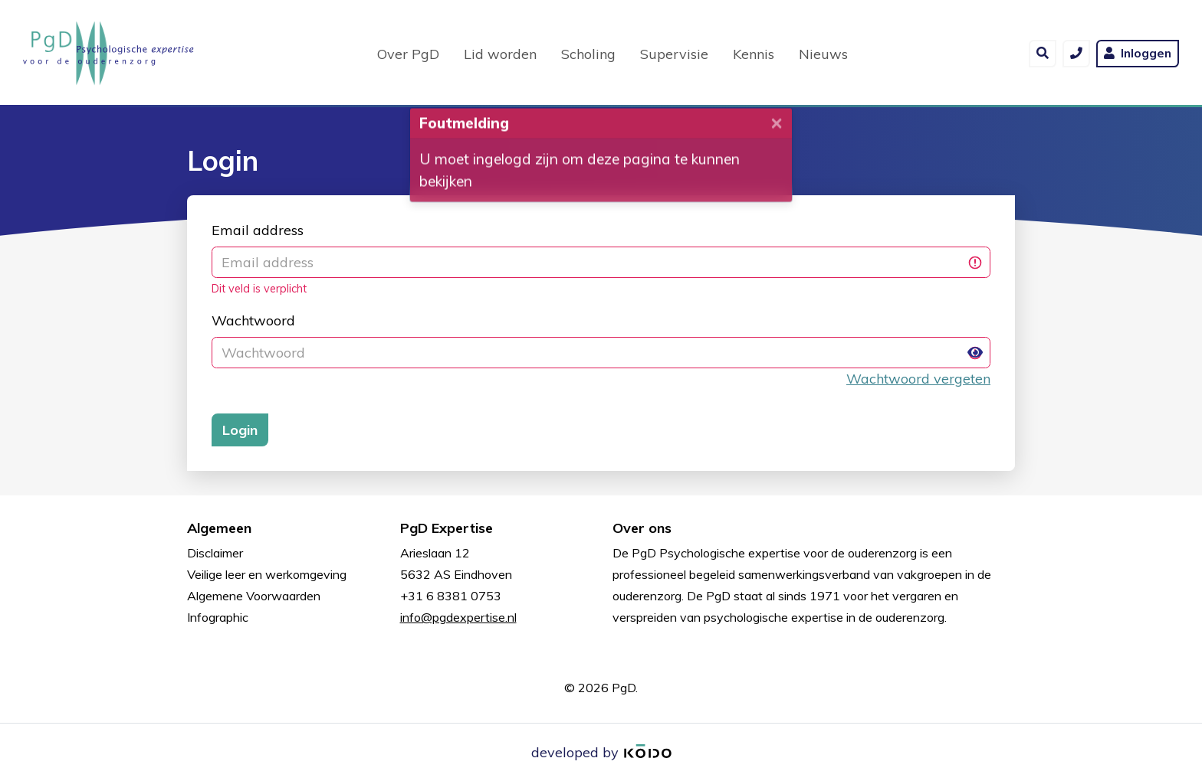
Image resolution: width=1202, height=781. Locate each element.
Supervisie (674, 52)
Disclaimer (215, 552)
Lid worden (500, 52)
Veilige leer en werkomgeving (266, 574)
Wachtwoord (253, 320)
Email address (258, 230)
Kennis (753, 52)
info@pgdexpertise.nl (458, 617)
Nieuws (823, 52)
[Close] (776, 126)
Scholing (588, 52)
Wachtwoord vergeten (918, 378)
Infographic (217, 617)
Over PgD (408, 52)
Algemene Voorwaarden (253, 595)
